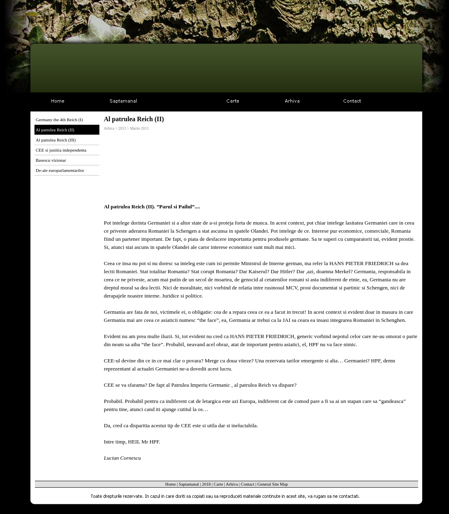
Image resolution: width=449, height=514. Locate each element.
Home (170, 484)
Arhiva (232, 484)
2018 (206, 484)
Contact (247, 484)
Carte (218, 484)
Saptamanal (189, 484)
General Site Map (272, 484)
